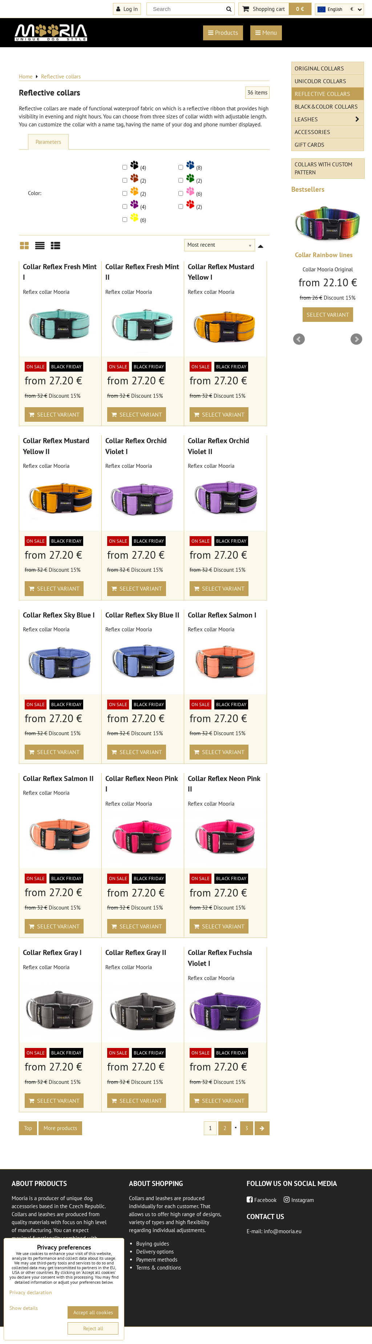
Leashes (329, 119)
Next (356, 339)
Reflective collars (322, 93)
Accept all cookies (93, 1312)
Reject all (93, 1328)
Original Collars (319, 68)
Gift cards (309, 144)
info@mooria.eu (283, 1231)
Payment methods (156, 1259)
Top (28, 1128)
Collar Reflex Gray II (135, 952)
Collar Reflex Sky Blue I (59, 614)
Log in (127, 8)
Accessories (312, 131)
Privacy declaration (30, 1292)
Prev (299, 339)
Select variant (54, 414)
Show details (23, 1308)
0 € (300, 8)
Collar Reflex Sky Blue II (142, 614)
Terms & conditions (158, 1267)
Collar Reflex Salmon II (58, 778)
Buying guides (152, 1243)
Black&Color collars (326, 106)
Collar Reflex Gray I (52, 952)
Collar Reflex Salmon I (222, 614)
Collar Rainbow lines (324, 255)
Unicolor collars (320, 81)
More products (60, 1128)
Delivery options (155, 1251)
